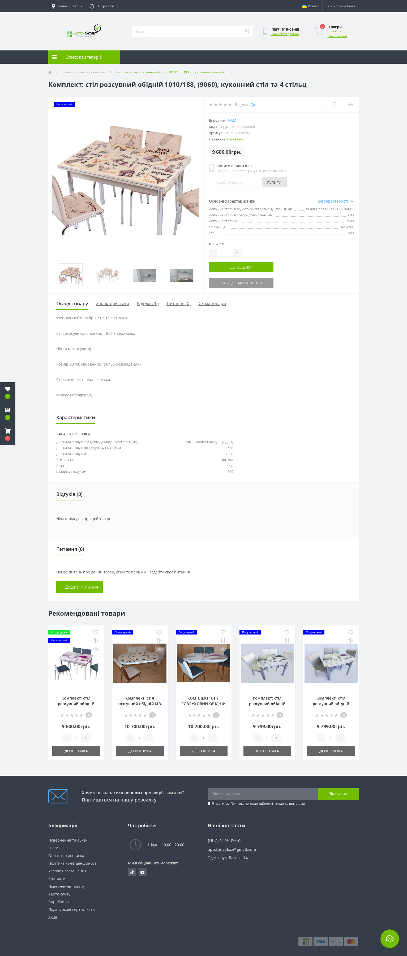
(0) (253, 104)
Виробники (58, 901)
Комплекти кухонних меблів (84, 72)
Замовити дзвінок (285, 34)
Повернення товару (66, 886)
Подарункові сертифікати (71, 909)
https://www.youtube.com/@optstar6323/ (142, 872)
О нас (53, 847)
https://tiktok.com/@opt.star (132, 872)
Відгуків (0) (148, 303)
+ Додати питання (80, 587)
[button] (7, 434)
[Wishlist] (333, 104)
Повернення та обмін (68, 840)
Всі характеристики (336, 201)
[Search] (247, 31)
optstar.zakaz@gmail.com (232, 849)
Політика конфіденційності (251, 803)
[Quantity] (225, 253)
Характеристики (112, 303)
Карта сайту (59, 894)
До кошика (241, 267)
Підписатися (338, 793)
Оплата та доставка (66, 855)
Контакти (56, 878)
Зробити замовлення (337, 33)
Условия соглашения (67, 870)
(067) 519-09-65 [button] (225, 840)
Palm (231, 120)
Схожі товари (212, 303)
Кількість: (217, 243)
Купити (274, 182)
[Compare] (350, 104)
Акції (52, 917)
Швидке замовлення (241, 282)
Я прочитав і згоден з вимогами (258, 803)
